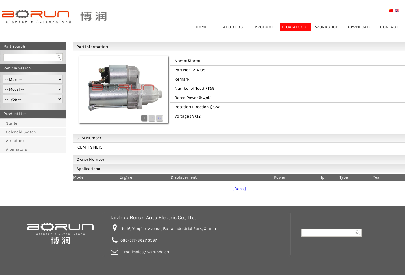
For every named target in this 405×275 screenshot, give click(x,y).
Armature (15, 140)
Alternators (16, 149)
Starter (12, 123)
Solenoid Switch (21, 132)
